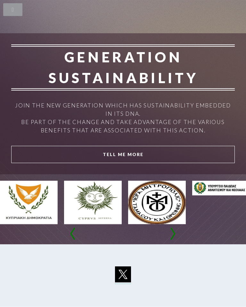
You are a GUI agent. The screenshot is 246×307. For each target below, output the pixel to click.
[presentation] (73, 234)
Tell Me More (123, 154)
